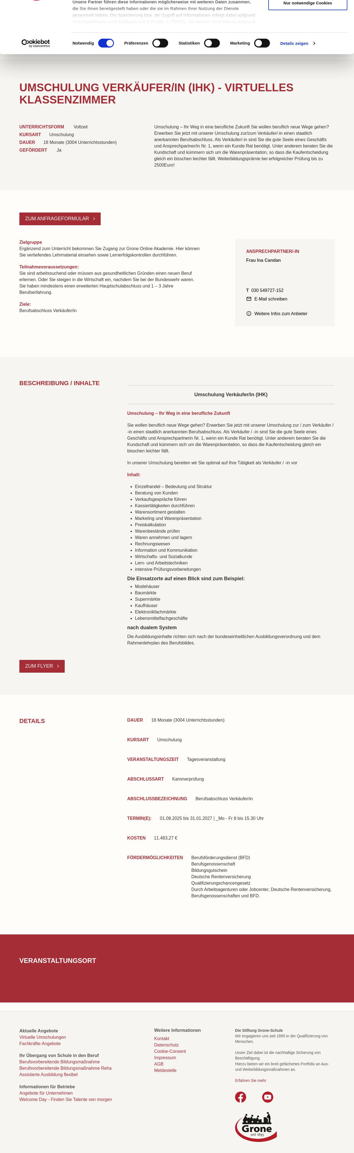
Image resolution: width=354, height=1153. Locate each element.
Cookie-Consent (170, 1051)
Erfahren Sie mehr (250, 1080)
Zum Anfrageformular (57, 218)
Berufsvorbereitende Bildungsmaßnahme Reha (65, 1068)
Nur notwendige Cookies (307, 47)
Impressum (165, 1057)
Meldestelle (165, 1070)
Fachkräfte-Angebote (40, 1043)
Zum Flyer (39, 666)
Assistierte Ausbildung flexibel (48, 1074)
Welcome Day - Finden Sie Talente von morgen (65, 1099)
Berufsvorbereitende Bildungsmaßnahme (59, 1061)
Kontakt (161, 1038)
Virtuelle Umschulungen (42, 1037)
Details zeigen (294, 88)
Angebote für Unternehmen (46, 1093)
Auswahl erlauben (308, 30)
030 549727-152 (267, 290)
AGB (159, 1064)
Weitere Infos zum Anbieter (281, 313)
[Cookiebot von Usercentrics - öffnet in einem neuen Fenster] (36, 88)
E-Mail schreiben (270, 299)
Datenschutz (166, 1045)
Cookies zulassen (307, 14)
